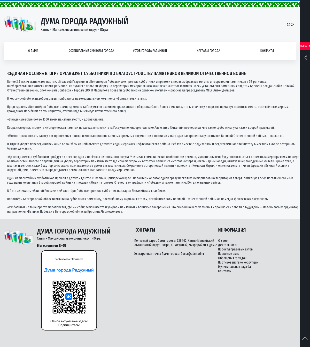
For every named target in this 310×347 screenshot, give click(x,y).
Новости (305, 45)
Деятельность (227, 245)
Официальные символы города (91, 51)
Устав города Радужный (150, 51)
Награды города (208, 51)
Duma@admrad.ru (192, 254)
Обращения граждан (232, 258)
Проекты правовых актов (235, 249)
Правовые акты (228, 254)
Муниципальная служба (234, 267)
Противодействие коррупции (238, 262)
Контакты (267, 51)
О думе (33, 51)
